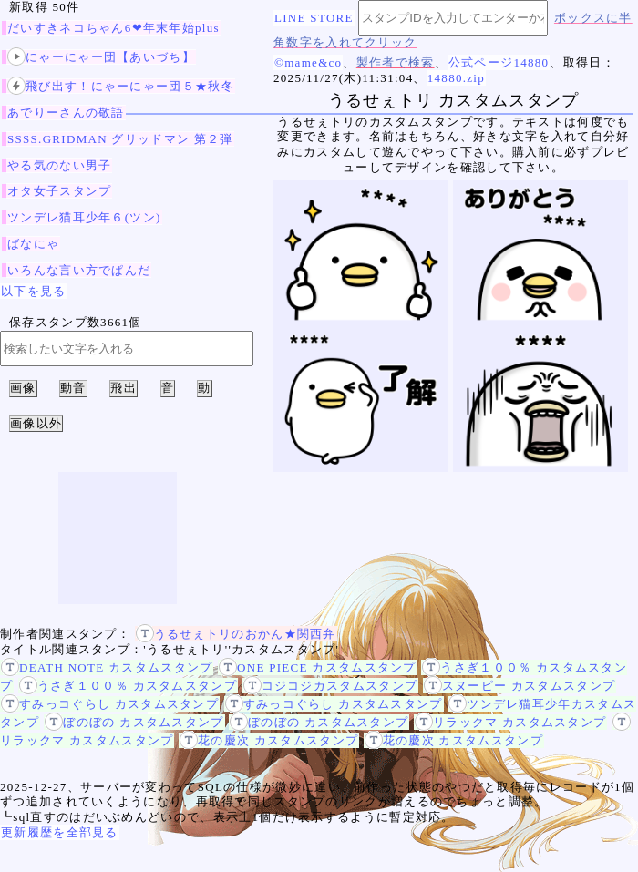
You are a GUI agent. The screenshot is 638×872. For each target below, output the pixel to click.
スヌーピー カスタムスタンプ (519, 685)
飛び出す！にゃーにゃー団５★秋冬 (120, 86)
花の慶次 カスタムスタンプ (269, 740)
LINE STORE (314, 18)
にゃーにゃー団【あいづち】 (101, 57)
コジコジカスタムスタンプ (330, 685)
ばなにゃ (33, 244)
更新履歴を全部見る (59, 832)
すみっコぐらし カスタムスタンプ (110, 704)
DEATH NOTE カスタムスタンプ (106, 667)
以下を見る (34, 291)
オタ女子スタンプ (59, 191)
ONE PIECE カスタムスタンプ (318, 667)
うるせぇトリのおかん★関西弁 (236, 633)
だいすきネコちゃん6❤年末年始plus (113, 28)
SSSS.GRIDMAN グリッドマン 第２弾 (120, 139)
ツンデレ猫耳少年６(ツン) (84, 217)
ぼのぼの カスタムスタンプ (134, 722)
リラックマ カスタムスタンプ (510, 722)
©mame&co (308, 62)
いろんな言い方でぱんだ (78, 270)
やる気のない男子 (59, 165)
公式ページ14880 (499, 62)
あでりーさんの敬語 (66, 112)
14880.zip (456, 78)
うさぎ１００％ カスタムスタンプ (128, 685)
